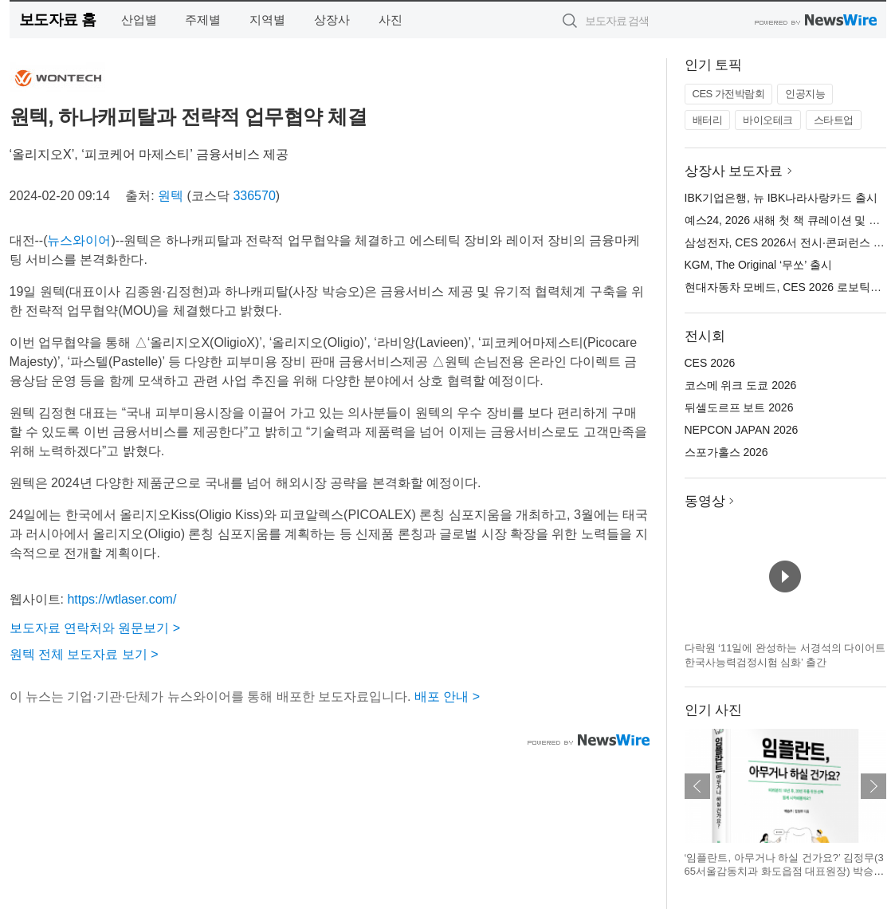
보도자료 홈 (57, 19)
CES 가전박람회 (729, 94)
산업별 (139, 19)
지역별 (267, 19)
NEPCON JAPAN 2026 (742, 429)
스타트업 (834, 120)
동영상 (705, 501)
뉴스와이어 (79, 240)
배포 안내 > (447, 696)
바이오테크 (768, 120)
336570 (254, 196)
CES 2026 (710, 362)
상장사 (332, 19)
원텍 (170, 196)
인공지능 (805, 94)
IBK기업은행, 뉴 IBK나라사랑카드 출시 (781, 197)
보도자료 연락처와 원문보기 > (95, 628)
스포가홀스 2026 (726, 452)
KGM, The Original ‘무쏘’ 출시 (758, 264)
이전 (697, 786)
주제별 (203, 19)
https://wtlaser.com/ (121, 599)
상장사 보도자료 (734, 171)
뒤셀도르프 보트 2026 (739, 407)
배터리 (708, 120)
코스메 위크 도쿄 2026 (741, 385)
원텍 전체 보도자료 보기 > (84, 654)
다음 (873, 786)
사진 (390, 19)
